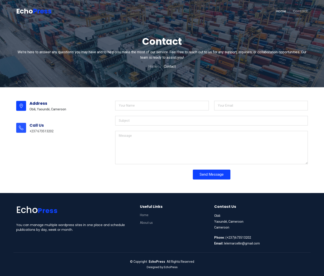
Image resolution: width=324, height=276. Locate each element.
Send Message (212, 175)
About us (146, 222)
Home (281, 11)
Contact (300, 11)
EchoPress (171, 267)
